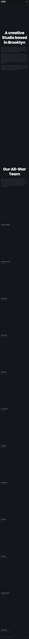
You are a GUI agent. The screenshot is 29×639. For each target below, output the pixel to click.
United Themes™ (10, 637)
